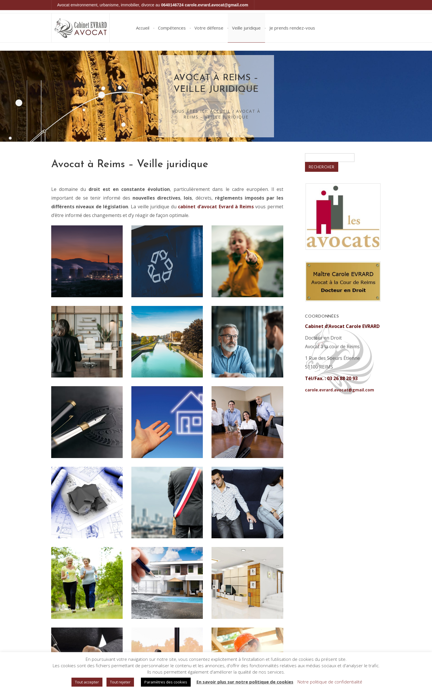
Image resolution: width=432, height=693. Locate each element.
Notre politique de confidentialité (329, 682)
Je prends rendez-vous (292, 28)
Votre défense (208, 28)
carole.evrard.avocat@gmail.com (216, 5)
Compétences (172, 28)
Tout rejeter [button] (120, 682)
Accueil (142, 28)
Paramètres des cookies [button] (165, 682)
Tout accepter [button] (87, 682)
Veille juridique (246, 28)
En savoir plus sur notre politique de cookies (244, 682)
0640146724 (172, 5)
